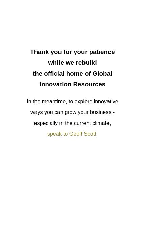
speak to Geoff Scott (71, 134)
